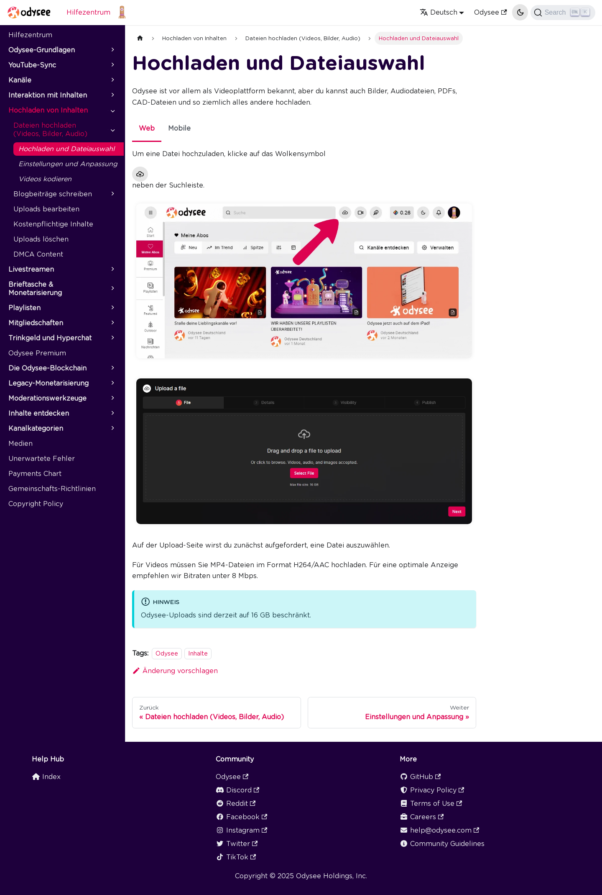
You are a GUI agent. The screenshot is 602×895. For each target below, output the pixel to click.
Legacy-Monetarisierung (48, 383)
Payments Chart (34, 474)
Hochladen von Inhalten (48, 110)
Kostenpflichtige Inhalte (53, 224)
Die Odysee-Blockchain (47, 368)
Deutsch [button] (438, 12)
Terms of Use (431, 804)
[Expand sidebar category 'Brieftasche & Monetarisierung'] (112, 289)
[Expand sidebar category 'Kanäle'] (112, 80)
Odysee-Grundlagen (41, 50)
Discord (237, 790)
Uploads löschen (41, 239)
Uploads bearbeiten (46, 209)
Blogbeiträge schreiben (52, 194)
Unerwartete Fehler (41, 459)
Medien (20, 444)
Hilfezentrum (88, 12)
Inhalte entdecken (38, 413)
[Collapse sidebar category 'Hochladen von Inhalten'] (112, 110)
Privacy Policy (432, 790)
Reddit (235, 804)
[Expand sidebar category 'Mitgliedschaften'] (112, 323)
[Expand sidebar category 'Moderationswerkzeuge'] (112, 398)
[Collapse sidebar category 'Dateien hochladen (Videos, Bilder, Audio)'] (112, 130)
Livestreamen (31, 269)
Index (46, 777)
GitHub (420, 777)
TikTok (236, 857)
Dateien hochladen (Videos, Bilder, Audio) (50, 129)
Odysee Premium (37, 353)
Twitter (237, 844)
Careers (422, 817)
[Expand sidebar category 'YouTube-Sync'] (112, 65)
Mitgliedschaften (35, 323)
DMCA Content (38, 254)
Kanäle (19, 80)
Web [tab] (147, 128)
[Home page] (140, 38)
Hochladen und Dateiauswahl (66, 149)
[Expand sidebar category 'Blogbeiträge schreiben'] (112, 194)
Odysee (490, 12)
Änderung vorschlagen (175, 671)
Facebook (241, 817)
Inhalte (198, 653)
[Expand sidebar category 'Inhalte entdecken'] (112, 413)
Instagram (241, 830)
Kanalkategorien (35, 428)
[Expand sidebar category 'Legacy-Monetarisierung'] (112, 383)
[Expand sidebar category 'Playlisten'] (112, 308)
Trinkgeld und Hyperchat (50, 338)
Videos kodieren (44, 179)
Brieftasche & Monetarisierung (35, 288)
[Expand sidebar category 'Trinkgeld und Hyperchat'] (112, 338)
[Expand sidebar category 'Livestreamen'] (112, 269)
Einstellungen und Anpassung (67, 164)
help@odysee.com (439, 830)
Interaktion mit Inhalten (47, 95)
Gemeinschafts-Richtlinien (52, 489)
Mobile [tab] (179, 128)
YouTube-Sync (32, 65)
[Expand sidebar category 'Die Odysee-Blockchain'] (112, 368)
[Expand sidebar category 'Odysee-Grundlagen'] (112, 50)
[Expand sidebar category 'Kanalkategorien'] (112, 428)
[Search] (563, 12)
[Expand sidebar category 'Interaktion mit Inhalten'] (112, 95)
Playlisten (24, 308)
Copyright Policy (35, 504)
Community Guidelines (442, 844)
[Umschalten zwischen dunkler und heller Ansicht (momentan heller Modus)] (520, 12)
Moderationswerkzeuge (47, 398)
